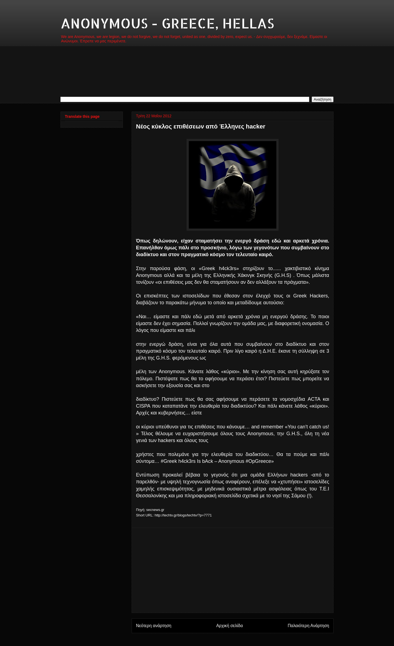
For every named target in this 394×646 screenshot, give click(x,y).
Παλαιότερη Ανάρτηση (308, 625)
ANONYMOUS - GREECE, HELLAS (167, 23)
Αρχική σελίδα (229, 625)
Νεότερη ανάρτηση (153, 625)
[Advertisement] (233, 570)
